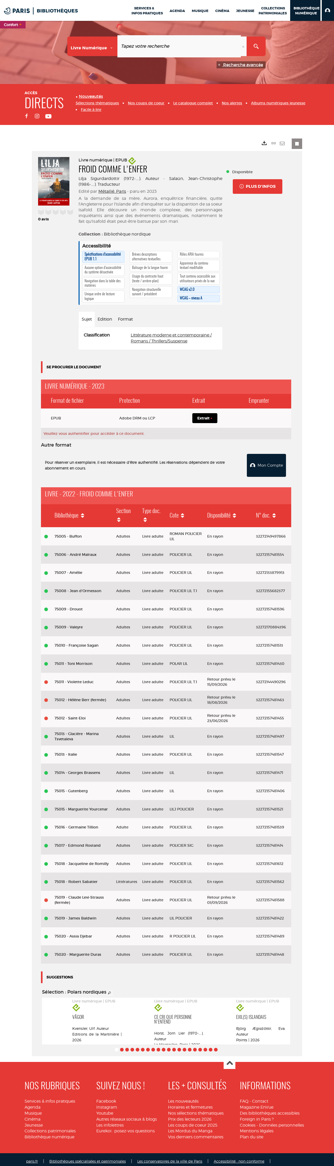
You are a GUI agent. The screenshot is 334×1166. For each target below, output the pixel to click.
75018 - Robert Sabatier (76, 878)
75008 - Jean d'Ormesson (78, 587)
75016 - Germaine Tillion (76, 823)
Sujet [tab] (87, 319)
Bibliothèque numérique (49, 1133)
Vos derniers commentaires (195, 1133)
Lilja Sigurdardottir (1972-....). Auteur (119, 178)
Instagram (106, 1103)
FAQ (244, 1097)
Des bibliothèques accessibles (270, 1109)
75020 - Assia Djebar (73, 932)
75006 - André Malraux (76, 551)
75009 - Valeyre (69, 623)
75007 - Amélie (68, 569)
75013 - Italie (66, 750)
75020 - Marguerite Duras (78, 950)
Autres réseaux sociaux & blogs (126, 1115)
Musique (33, 1109)
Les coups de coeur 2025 (192, 1121)
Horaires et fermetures (190, 1103)
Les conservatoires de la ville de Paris (169, 1157)
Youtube (104, 1109)
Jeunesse (34, 1121)
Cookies (247, 1121)
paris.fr (32, 1157)
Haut (229, 1059)
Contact (260, 1097)
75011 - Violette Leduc (74, 678)
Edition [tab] (105, 319)
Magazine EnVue (256, 1103)
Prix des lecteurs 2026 (190, 1115)
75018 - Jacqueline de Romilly (82, 860)
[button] (328, 10)
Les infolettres (110, 1121)
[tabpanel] (150, 338)
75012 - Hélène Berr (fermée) (80, 696)
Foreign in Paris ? (257, 1115)
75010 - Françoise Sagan (76, 641)
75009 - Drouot (69, 605)
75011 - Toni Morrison (73, 660)
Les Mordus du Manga (190, 1127)
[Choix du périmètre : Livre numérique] (92, 46)
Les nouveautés (183, 1097)
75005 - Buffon (68, 532)
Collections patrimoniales (50, 1127)
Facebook (106, 1097)
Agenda (32, 1103)
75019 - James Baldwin (75, 914)
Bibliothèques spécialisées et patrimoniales (87, 1157)
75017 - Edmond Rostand (78, 841)
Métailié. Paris (112, 191)
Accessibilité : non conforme (239, 1157)
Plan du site (251, 1133)
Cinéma (32, 1115)
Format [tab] (125, 319)
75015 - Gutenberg (71, 787)
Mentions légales (256, 1127)
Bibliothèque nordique (127, 234)
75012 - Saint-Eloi (70, 714)
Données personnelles (281, 1121)
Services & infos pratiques (50, 1097)
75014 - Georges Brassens (77, 769)
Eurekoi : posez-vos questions (125, 1127)
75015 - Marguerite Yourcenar (81, 805)
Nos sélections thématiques (196, 1109)
